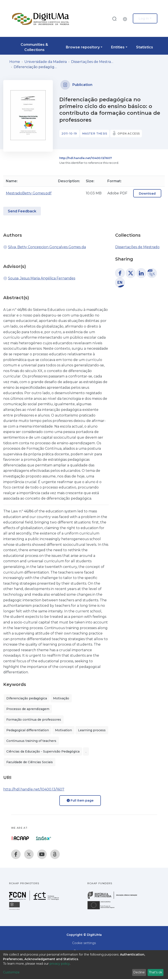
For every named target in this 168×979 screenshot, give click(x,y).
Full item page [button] (80, 800)
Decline (139, 972)
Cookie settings (84, 943)
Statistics (144, 47)
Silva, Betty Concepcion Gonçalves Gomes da (47, 247)
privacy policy (60, 964)
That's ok (155, 972)
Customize (11, 972)
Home (14, 62)
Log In (144, 18)
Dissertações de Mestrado (93, 62)
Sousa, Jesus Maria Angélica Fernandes (41, 278)
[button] (126, 18)
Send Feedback (22, 211)
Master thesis (94, 133)
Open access (129, 133)
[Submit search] (114, 18)
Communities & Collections (34, 47)
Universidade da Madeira (45, 62)
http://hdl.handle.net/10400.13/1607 (85, 158)
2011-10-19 (69, 133)
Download (147, 193)
